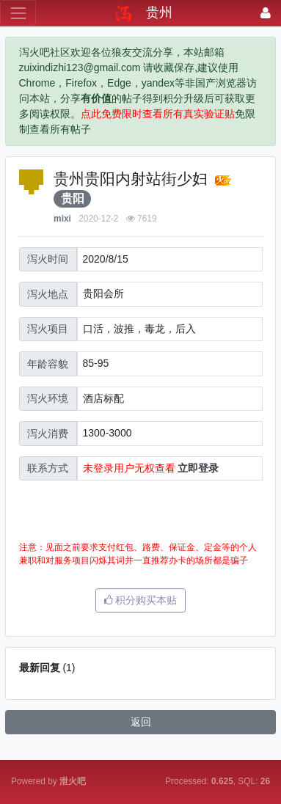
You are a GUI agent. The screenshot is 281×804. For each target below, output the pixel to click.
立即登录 (198, 468)
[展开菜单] (18, 13)
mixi (62, 218)
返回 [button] (141, 722)
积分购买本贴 (141, 600)
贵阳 (72, 198)
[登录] (265, 13)
